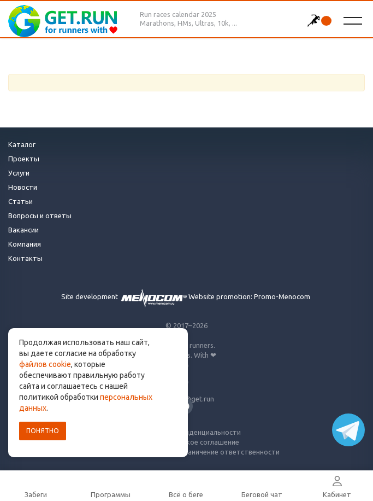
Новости (22, 187)
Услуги (18, 173)
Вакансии (23, 230)
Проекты (23, 158)
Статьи (20, 201)
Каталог (21, 144)
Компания (24, 244)
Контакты (25, 258)
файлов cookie (45, 364)
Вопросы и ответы (40, 215)
